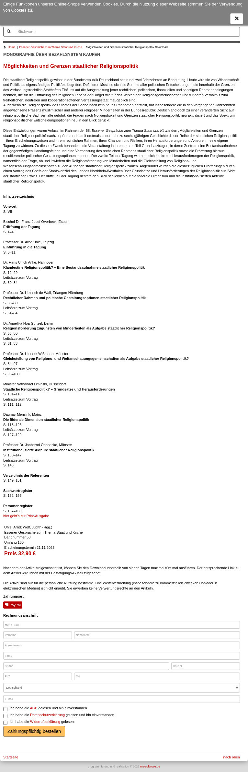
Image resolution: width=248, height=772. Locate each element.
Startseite (10, 757)
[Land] (121, 688)
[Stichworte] (127, 32)
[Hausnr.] (205, 666)
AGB (33, 708)
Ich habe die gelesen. (39, 722)
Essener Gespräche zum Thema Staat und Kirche (50, 47)
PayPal (13, 605)
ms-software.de (150, 766)
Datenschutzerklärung (47, 715)
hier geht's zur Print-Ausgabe (26, 516)
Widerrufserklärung (45, 722)
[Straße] (86, 666)
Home (11, 47)
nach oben (231, 757)
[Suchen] (8, 32)
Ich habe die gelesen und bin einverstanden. (45, 708)
